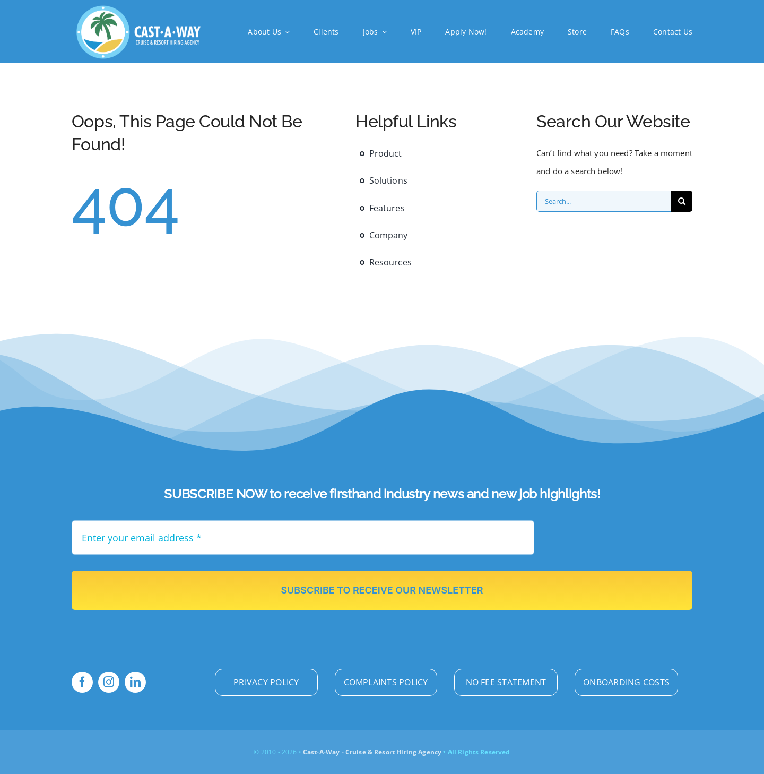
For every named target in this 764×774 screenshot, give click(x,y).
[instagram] (108, 682)
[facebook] (82, 682)
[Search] (681, 201)
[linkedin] (135, 682)
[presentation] (627, 541)
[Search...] (603, 201)
